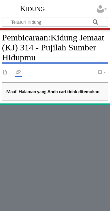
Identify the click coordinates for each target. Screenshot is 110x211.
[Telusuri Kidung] (55, 21)
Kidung (32, 8)
